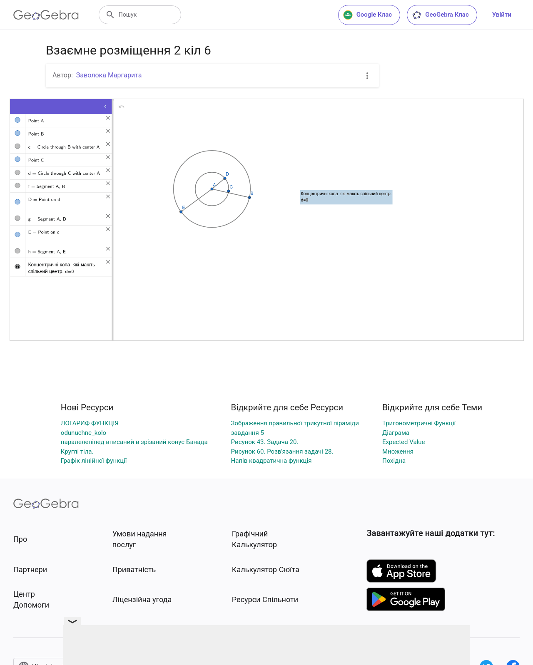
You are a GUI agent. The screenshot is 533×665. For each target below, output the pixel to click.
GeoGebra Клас (440, 15)
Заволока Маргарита (109, 75)
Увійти (501, 14)
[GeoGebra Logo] (46, 15)
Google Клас (367, 15)
